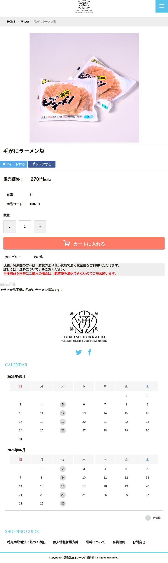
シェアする (41, 164)
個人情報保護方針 (65, 542)
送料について (28, 269)
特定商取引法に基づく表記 (26, 542)
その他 (25, 21)
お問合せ (139, 542)
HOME (11, 21)
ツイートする (14, 164)
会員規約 (119, 542)
